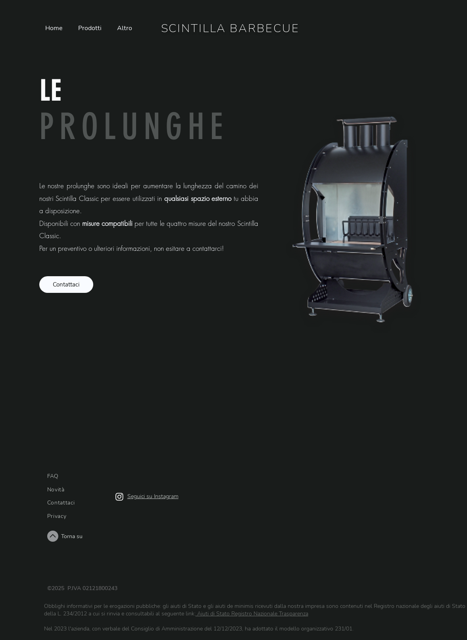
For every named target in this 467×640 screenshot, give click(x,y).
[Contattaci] (66, 284)
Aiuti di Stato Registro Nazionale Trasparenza (252, 613)
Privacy (57, 516)
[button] (91, 28)
